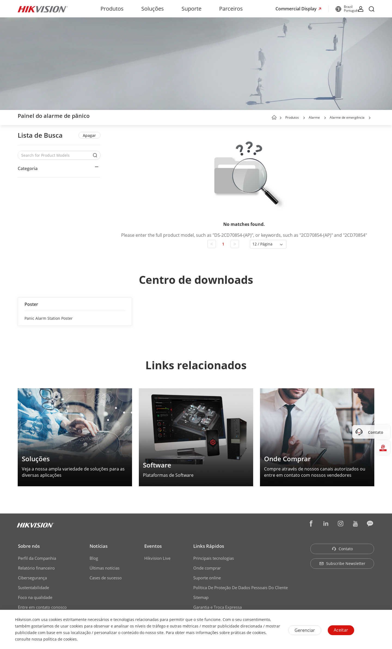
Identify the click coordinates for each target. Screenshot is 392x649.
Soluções (152, 8)
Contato (342, 548)
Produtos (112, 8)
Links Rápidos (208, 546)
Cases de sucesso (106, 577)
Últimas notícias (105, 568)
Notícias (99, 546)
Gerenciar (305, 630)
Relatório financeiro (36, 568)
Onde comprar (207, 568)
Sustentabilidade (33, 587)
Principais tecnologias (213, 558)
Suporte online (207, 577)
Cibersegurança (32, 577)
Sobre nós (29, 546)
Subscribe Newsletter (342, 563)
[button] (304, 117)
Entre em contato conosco (42, 607)
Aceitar (341, 630)
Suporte (191, 8)
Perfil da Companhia (37, 558)
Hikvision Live (157, 558)
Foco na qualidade (35, 597)
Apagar (89, 135)
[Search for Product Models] (55, 155)
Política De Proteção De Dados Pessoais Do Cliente (240, 587)
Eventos (153, 546)
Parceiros (231, 8)
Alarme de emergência (347, 117)
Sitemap (201, 597)
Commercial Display (296, 9)
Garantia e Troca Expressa (217, 607)
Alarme (314, 117)
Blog (94, 558)
